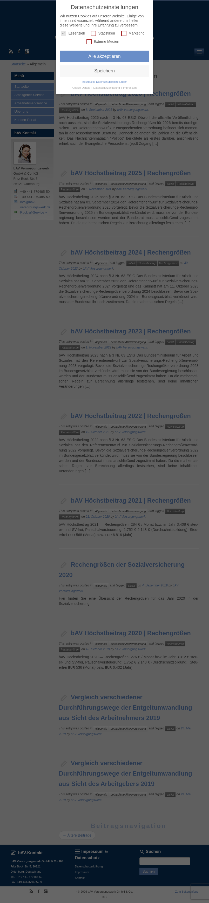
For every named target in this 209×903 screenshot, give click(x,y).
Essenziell (73, 33)
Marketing (132, 33)
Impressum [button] (130, 87)
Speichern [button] (104, 70)
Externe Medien (102, 41)
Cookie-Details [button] (81, 87)
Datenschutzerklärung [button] (107, 87)
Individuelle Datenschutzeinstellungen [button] (104, 81)
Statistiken (103, 33)
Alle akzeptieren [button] (104, 56)
